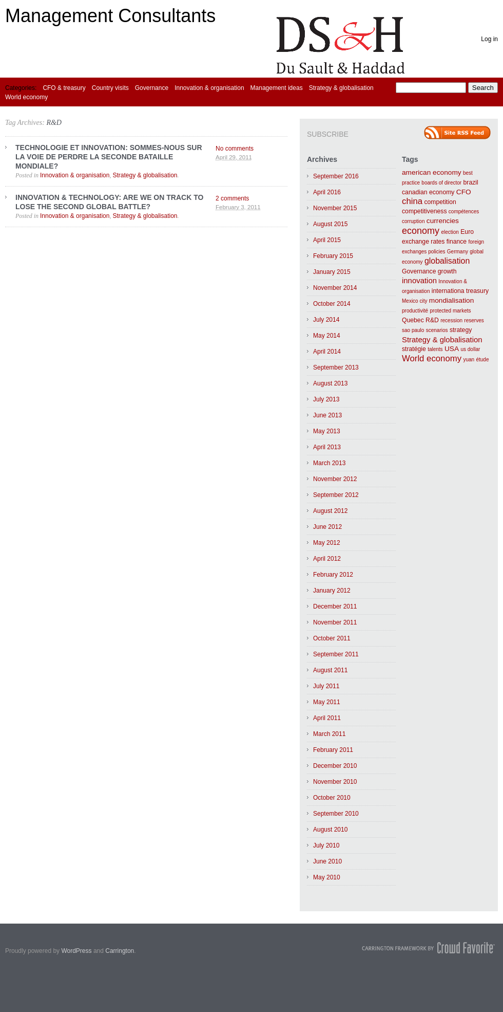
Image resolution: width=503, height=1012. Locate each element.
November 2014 (335, 287)
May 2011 (326, 702)
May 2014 (326, 335)
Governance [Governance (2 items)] (419, 271)
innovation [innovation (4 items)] (419, 280)
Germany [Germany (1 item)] (457, 251)
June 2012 (327, 526)
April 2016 (327, 192)
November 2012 (335, 479)
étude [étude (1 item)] (482, 359)
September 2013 (336, 367)
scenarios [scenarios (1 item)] (437, 330)
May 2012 (326, 542)
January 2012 (332, 590)
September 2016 (336, 176)
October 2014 (332, 303)
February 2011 (333, 749)
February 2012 (333, 574)
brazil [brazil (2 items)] (470, 182)
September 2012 (336, 495)
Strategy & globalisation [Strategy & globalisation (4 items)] (442, 339)
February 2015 (333, 256)
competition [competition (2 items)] (440, 202)
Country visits (110, 87)
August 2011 (330, 670)
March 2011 (329, 734)
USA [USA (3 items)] (451, 349)
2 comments (232, 198)
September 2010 (336, 813)
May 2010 (326, 877)
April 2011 (327, 718)
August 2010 (330, 829)
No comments (235, 148)
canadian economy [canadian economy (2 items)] (428, 192)
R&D (54, 122)
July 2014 (326, 319)
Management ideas (276, 87)
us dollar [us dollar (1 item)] (470, 349)
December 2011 (335, 606)
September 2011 (336, 654)
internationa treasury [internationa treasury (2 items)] (460, 291)
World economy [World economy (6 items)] (431, 358)
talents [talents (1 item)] (435, 349)
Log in (489, 39)
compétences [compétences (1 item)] (464, 211)
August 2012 (330, 510)
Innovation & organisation (209, 87)
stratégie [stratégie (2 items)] (414, 349)
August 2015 (330, 224)
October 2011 (332, 638)
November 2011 (335, 622)
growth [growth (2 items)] (447, 271)
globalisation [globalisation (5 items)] (447, 260)
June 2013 (327, 415)
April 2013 (327, 447)
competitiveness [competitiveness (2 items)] (424, 211)
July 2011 (326, 686)
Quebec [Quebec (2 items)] (413, 320)
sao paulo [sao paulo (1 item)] (413, 330)
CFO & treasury (64, 87)
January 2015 (332, 271)
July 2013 (326, 399)
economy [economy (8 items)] (420, 231)
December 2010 (335, 765)
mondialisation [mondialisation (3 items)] (451, 300)
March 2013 (329, 463)
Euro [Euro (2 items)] (467, 231)
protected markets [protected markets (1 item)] (450, 311)
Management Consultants (110, 15)
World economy (26, 97)
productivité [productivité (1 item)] (415, 311)
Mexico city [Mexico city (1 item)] (414, 301)
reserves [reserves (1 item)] (473, 320)
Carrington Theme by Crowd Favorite (428, 947)
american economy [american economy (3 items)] (431, 172)
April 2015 (327, 240)
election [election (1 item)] (449, 232)
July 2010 (326, 845)
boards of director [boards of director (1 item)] (441, 183)
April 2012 (327, 558)
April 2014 (327, 351)
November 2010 (335, 781)
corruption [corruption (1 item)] (413, 221)
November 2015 (335, 208)
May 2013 (326, 431)
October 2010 (332, 797)
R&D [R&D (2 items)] (432, 320)
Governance (151, 87)
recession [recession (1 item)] (451, 320)
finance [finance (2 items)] (457, 241)
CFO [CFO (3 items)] (463, 192)
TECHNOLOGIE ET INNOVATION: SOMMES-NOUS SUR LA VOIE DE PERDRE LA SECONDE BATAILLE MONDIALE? (108, 156)
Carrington (119, 950)
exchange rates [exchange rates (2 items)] (423, 241)
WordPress (76, 950)
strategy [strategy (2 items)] (461, 330)
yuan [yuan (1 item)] (468, 359)
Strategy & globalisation (341, 87)
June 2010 (327, 861)
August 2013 (330, 383)
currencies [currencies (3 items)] (443, 221)
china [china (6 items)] (412, 201)
